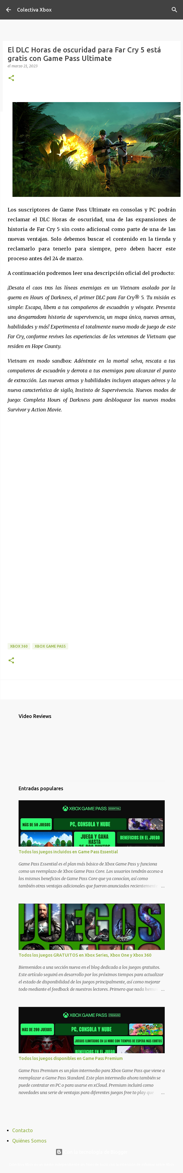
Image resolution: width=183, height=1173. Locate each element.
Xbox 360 (19, 646)
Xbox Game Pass (50, 646)
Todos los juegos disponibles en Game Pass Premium (71, 1058)
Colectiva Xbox (34, 9)
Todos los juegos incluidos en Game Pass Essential (68, 851)
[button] (11, 78)
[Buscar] (174, 9)
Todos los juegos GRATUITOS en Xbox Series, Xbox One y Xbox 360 (85, 955)
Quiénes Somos (29, 1140)
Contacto (22, 1130)
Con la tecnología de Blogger (91, 1152)
